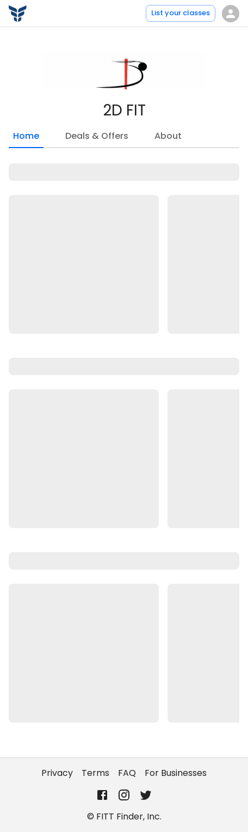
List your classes (180, 13)
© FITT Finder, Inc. (124, 816)
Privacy (57, 773)
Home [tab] (26, 139)
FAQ (127, 773)
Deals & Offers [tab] (96, 136)
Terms (95, 773)
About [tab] (168, 136)
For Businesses (176, 773)
